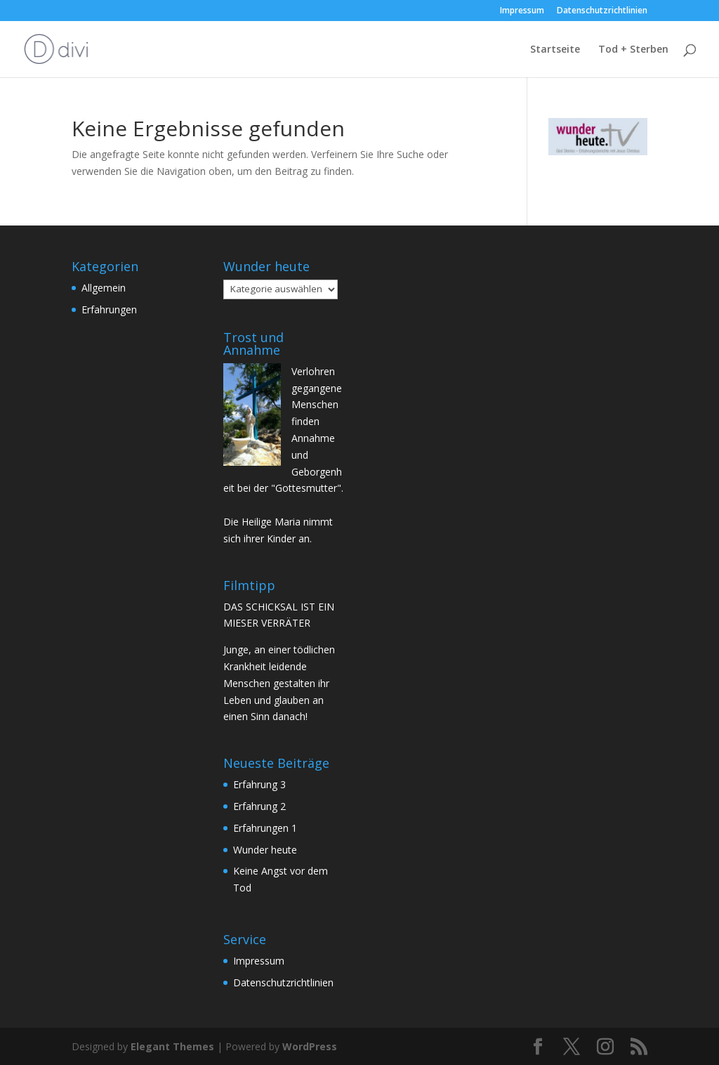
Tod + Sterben (633, 49)
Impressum (522, 11)
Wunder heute (265, 849)
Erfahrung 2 (259, 806)
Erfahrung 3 (259, 784)
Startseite (555, 49)
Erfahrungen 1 (265, 828)
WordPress (309, 1046)
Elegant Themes (172, 1046)
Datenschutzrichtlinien (602, 11)
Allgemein (103, 287)
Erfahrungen (109, 309)
